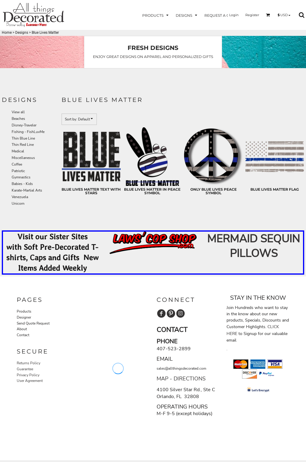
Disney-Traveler (24, 125)
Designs (21, 32)
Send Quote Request (33, 323)
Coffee (17, 164)
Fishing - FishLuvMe (28, 131)
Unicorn (18, 203)
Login (233, 15)
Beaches (18, 118)
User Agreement (30, 380)
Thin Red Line (23, 144)
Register (252, 15)
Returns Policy (28, 363)
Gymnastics (21, 177)
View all (18, 112)
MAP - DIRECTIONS (181, 378)
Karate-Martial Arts (27, 190)
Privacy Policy (28, 375)
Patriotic (18, 171)
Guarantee (25, 369)
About (22, 329)
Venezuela (20, 197)
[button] (156, 15)
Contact (23, 335)
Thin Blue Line (23, 138)
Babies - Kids (22, 183)
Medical (18, 151)
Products (24, 311)
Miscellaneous (23, 157)
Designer (24, 317)
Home (7, 32)
